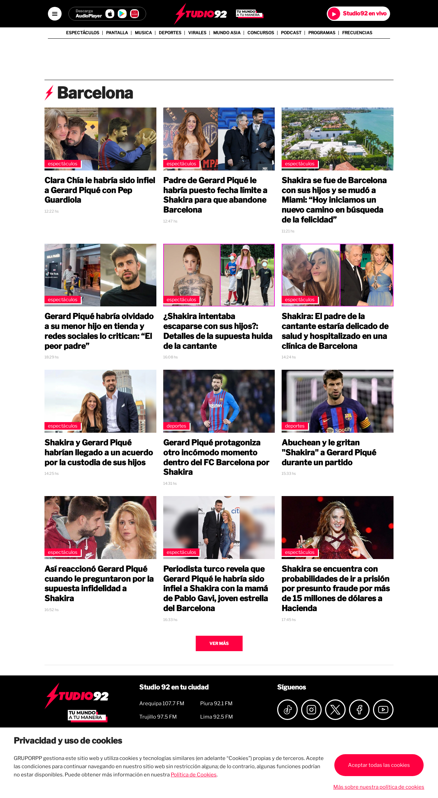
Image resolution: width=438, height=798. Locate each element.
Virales (197, 33)
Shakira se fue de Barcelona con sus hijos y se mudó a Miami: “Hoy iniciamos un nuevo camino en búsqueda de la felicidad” (334, 200)
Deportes (170, 33)
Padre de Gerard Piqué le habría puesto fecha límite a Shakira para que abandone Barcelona (215, 195)
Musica (143, 33)
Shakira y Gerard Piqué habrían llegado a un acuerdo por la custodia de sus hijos (98, 452)
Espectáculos (82, 33)
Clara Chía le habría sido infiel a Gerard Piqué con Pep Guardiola (99, 190)
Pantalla (117, 33)
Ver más (219, 643)
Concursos (260, 33)
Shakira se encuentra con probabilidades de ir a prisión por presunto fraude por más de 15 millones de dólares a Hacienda (336, 588)
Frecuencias (357, 33)
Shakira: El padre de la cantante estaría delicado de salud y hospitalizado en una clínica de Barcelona (335, 331)
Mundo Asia (227, 33)
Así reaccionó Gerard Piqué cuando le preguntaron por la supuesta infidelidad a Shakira (99, 583)
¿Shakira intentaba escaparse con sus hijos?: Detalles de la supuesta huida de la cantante (217, 331)
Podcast (291, 33)
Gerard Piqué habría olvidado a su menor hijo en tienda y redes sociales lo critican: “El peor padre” (99, 331)
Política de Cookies (194, 775)
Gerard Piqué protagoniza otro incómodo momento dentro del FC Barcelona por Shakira (216, 457)
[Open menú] (55, 14)
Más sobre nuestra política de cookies (378, 787)
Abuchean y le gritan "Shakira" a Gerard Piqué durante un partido (329, 452)
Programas (321, 33)
